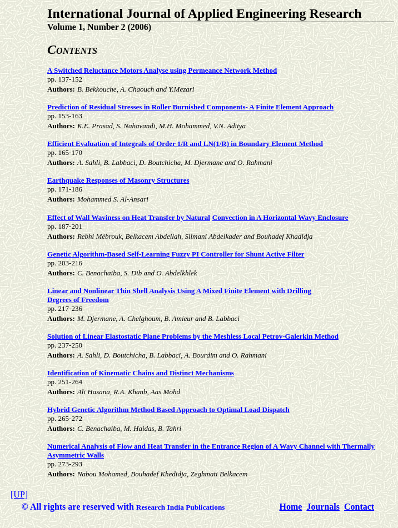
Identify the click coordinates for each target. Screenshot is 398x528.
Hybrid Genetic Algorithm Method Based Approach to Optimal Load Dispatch (168, 409)
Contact (359, 506)
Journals (323, 506)
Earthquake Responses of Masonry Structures (118, 180)
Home (291, 506)
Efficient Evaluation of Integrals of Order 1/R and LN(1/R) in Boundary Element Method (185, 143)
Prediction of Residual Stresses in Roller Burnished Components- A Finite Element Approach (190, 107)
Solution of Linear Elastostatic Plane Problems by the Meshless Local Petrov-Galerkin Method (193, 336)
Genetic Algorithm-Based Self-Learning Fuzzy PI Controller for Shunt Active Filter (176, 254)
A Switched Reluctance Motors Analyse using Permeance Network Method (162, 70)
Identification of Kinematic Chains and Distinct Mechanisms (140, 373)
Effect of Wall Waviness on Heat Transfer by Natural (128, 217)
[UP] (19, 494)
